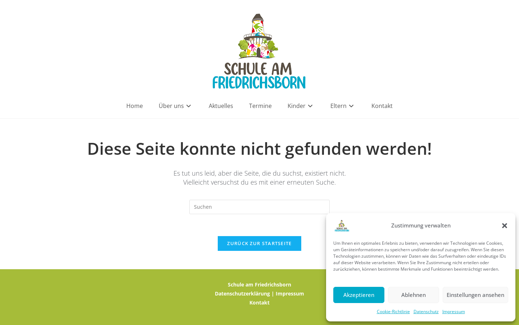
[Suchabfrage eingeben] (259, 207)
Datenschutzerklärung (242, 293)
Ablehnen (413, 294)
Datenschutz (426, 311)
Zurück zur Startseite (259, 243)
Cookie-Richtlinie (393, 311)
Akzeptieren (358, 294)
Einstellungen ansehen (475, 294)
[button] (504, 225)
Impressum (453, 311)
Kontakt (259, 302)
